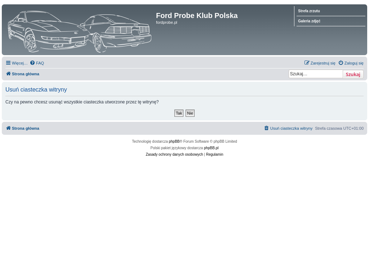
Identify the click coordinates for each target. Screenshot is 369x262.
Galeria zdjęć (309, 21)
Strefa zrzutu (309, 11)
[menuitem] (37, 63)
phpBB (174, 141)
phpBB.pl (211, 148)
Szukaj (353, 74)
